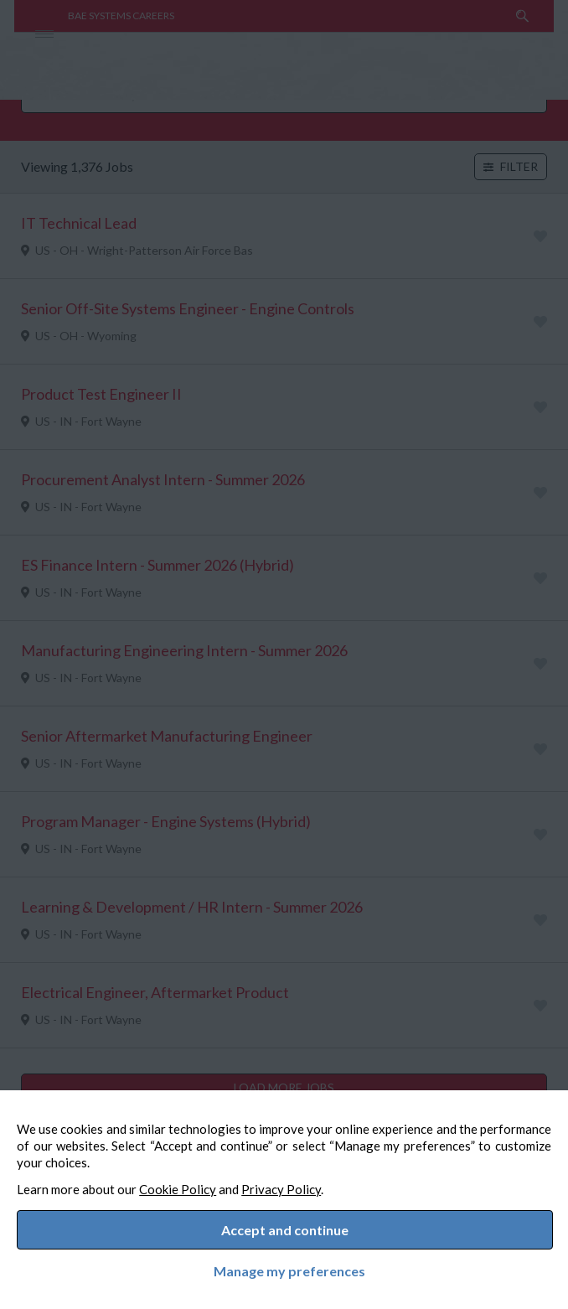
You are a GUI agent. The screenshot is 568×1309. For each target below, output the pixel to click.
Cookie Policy (194, 1180)
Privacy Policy (298, 1180)
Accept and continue (285, 1226)
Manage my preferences (284, 1267)
